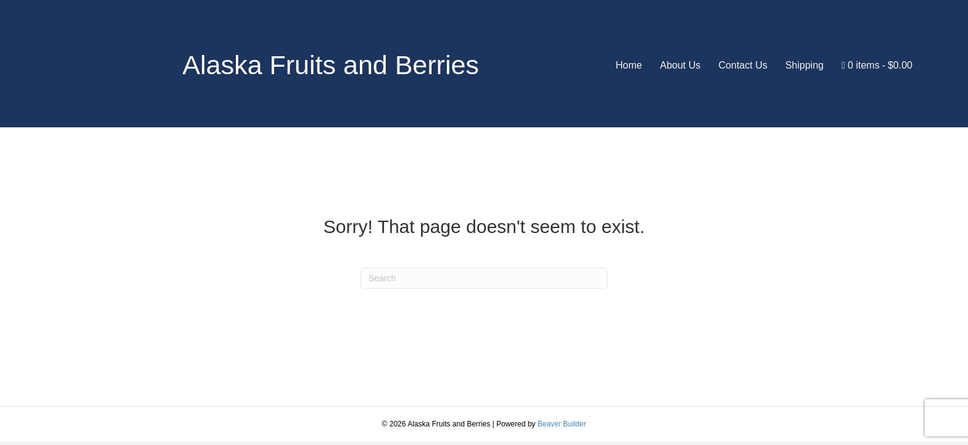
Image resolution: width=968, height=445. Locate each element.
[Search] (484, 278)
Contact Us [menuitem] (743, 65)
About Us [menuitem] (680, 65)
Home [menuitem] (628, 65)
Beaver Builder (562, 424)
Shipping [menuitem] (804, 65)
